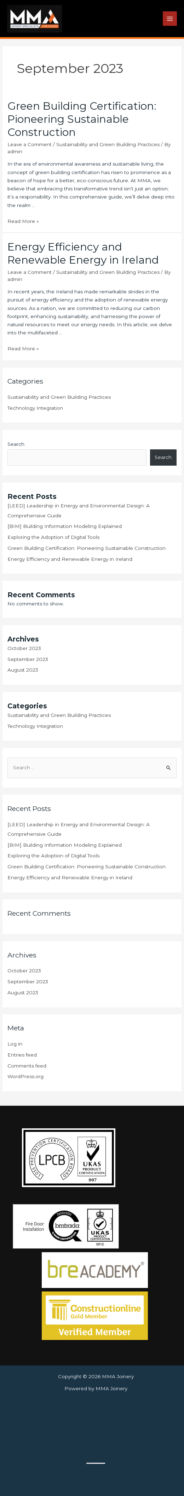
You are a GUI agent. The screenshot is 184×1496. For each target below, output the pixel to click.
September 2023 (27, 659)
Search (15, 444)
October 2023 (24, 648)
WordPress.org (25, 1076)
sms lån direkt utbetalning (100, 1463)
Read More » (23, 221)
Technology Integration (35, 408)
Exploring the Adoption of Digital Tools (53, 537)
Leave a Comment (29, 144)
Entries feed (22, 1055)
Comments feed (26, 1066)
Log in (14, 1044)
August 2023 (22, 670)
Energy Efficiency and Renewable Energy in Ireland (83, 253)
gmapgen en (92, 1463)
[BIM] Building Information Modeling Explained (64, 526)
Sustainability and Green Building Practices (108, 144)
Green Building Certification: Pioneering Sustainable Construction (81, 119)
